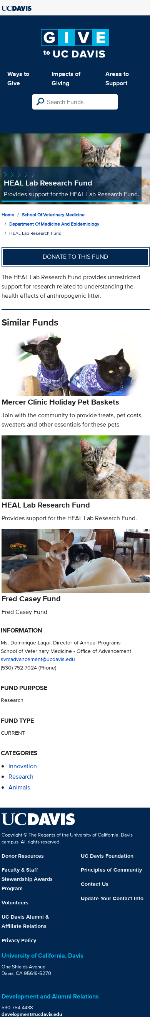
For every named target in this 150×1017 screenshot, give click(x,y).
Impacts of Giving (66, 78)
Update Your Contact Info (112, 898)
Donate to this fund (75, 256)
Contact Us (94, 884)
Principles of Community (111, 870)
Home (8, 214)
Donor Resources (23, 856)
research (20, 776)
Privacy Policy (19, 940)
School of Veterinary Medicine (53, 214)
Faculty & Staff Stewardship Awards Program (27, 879)
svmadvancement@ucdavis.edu (38, 659)
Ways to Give (18, 78)
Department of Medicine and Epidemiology (54, 224)
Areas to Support (117, 78)
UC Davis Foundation (107, 856)
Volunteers (15, 902)
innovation (22, 766)
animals (19, 787)
